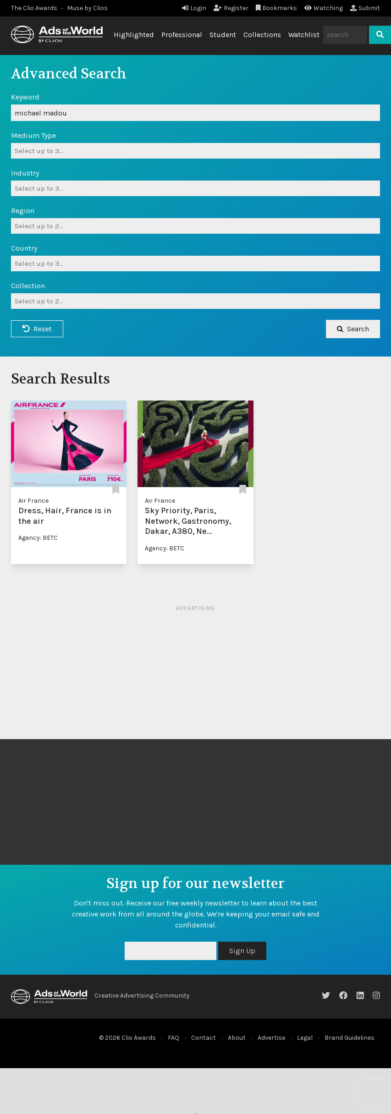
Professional (181, 34)
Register (231, 8)
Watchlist (303, 34)
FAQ (173, 1038)
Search (353, 328)
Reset (37, 328)
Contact (203, 1038)
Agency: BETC (38, 538)
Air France (33, 501)
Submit (365, 8)
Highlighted (134, 34)
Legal (305, 1038)
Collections (262, 34)
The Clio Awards (34, 8)
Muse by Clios (87, 8)
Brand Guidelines (349, 1038)
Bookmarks (276, 8)
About (237, 1038)
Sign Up (242, 950)
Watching (323, 8)
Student (222, 34)
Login (194, 8)
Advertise (271, 1038)
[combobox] (195, 151)
